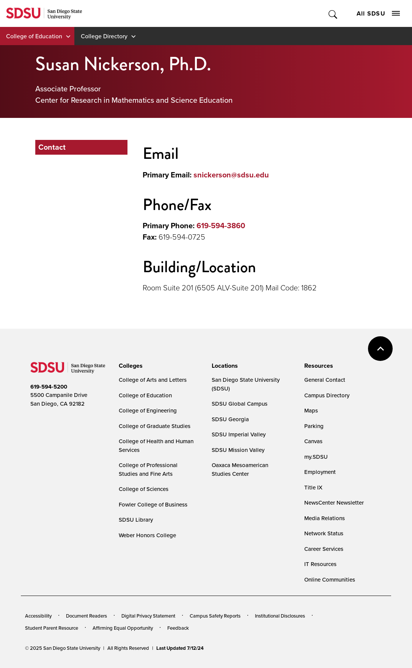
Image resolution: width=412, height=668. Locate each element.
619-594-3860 (221, 225)
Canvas (313, 441)
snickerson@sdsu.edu (231, 174)
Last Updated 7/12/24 (180, 648)
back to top (380, 348)
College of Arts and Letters (153, 380)
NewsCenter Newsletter (334, 502)
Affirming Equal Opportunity (123, 627)
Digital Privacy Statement (148, 615)
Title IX (313, 487)
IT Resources (320, 564)
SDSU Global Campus (239, 404)
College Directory (104, 36)
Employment (320, 472)
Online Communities (329, 579)
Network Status (323, 533)
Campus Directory (326, 395)
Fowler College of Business (153, 504)
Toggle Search (333, 13)
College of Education (34, 36)
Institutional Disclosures (280, 615)
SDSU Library (136, 520)
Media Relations (324, 518)
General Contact (324, 380)
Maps (311, 410)
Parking (314, 426)
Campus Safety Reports (215, 615)
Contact (52, 147)
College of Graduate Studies (154, 426)
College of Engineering (148, 410)
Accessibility (38, 615)
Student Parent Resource (51, 627)
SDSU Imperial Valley (239, 434)
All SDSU (378, 13)
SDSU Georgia (230, 419)
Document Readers (86, 615)
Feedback (178, 627)
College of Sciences (143, 489)
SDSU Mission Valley (238, 450)
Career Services (323, 549)
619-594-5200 (48, 387)
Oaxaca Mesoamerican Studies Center (240, 469)
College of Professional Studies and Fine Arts (148, 469)
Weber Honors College (147, 535)
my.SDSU (316, 457)
